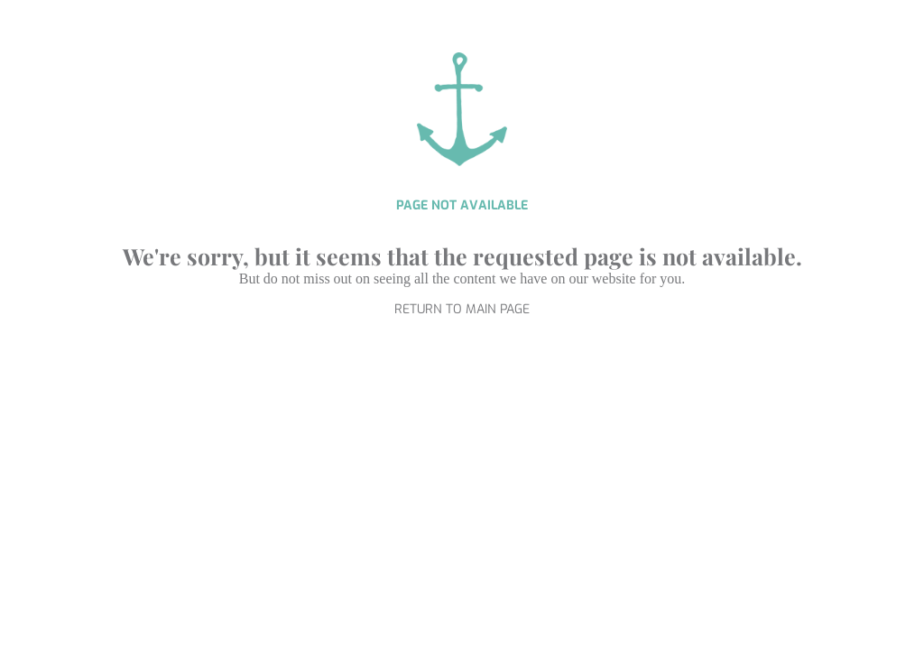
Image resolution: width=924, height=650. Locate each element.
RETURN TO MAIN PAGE (462, 309)
